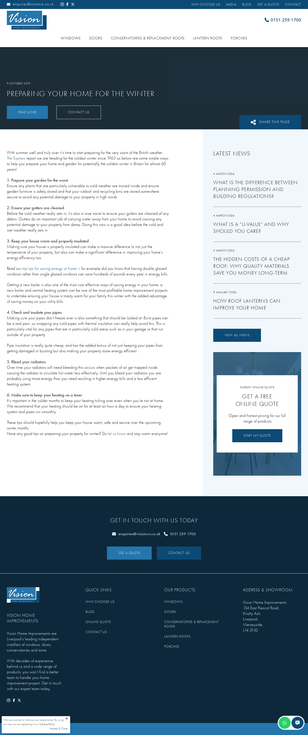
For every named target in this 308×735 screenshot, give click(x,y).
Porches (239, 38)
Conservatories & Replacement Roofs (148, 38)
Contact (293, 4)
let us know (117, 433)
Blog (246, 4)
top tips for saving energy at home (49, 268)
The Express (16, 158)
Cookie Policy (47, 724)
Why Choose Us (205, 4)
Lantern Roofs (207, 38)
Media (231, 4)
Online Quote (98, 622)
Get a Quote (268, 4)
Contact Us (78, 112)
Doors (95, 38)
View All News (237, 335)
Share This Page (270, 122)
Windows (71, 38)
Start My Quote (257, 436)
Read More (27, 112)
